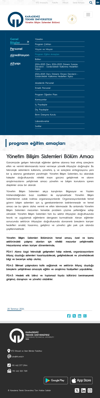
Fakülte (55, 2)
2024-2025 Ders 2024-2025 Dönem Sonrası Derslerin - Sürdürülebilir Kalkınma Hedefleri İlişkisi (56, 66)
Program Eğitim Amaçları (47, 54)
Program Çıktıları (43, 44)
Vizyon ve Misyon (44, 49)
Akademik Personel (44, 82)
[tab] (20, 41)
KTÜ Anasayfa (42, 2)
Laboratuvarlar (42, 121)
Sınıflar (38, 126)
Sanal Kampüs (78, 2)
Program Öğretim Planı (46, 94)
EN (98, 2)
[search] (91, 2)
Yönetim (39, 39)
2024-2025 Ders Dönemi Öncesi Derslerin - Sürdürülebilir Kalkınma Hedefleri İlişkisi (56, 75)
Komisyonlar (41, 99)
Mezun (65, 2)
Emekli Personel (42, 87)
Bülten (38, 59)
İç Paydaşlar (41, 104)
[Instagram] (90, 390)
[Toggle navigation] (88, 14)
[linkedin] (83, 390)
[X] (77, 390)
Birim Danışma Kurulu (45, 114)
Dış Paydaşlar (42, 109)
